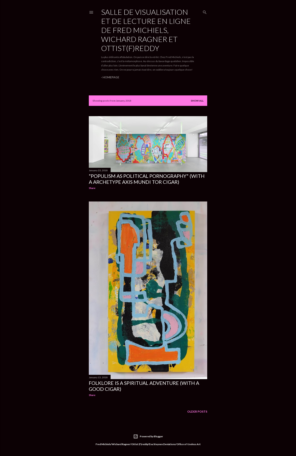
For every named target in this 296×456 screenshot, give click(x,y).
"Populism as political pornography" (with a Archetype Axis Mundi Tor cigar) (147, 179)
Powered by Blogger (148, 436)
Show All (197, 100)
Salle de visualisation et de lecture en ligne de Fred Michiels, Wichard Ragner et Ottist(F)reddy (146, 30)
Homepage (111, 77)
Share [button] (92, 188)
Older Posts (197, 411)
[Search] (204, 11)
